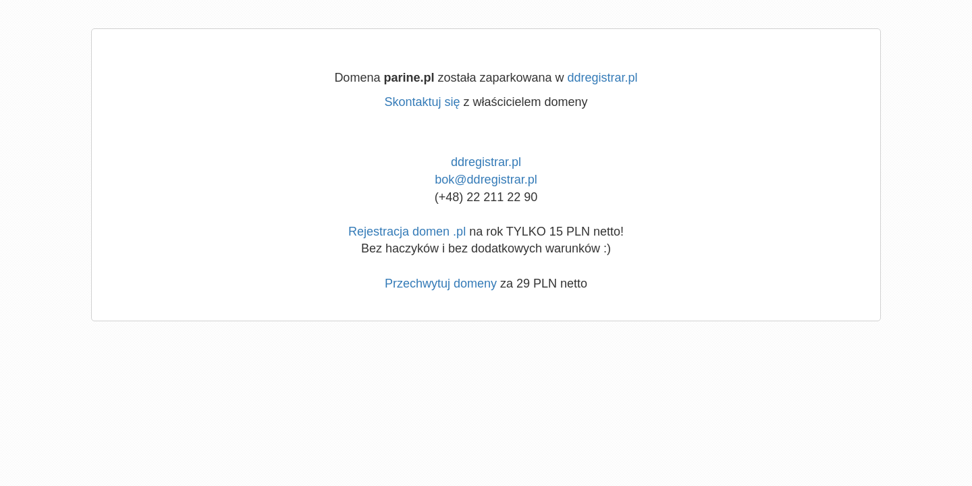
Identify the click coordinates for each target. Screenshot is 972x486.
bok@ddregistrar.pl (486, 179)
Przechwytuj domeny (441, 283)
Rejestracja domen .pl (407, 231)
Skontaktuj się (422, 102)
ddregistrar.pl (603, 77)
